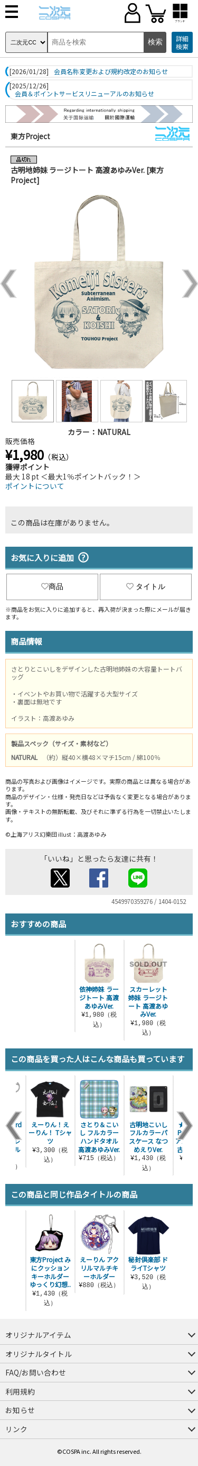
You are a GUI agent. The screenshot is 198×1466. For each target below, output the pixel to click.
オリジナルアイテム (38, 1334)
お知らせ (20, 1410)
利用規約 (20, 1391)
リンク (16, 1429)
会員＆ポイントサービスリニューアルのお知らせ (84, 93)
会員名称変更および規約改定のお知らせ (111, 71)
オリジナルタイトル (38, 1354)
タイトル (145, 586)
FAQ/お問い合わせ (35, 1372)
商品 (52, 586)
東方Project (30, 136)
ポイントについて (34, 486)
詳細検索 (182, 42)
